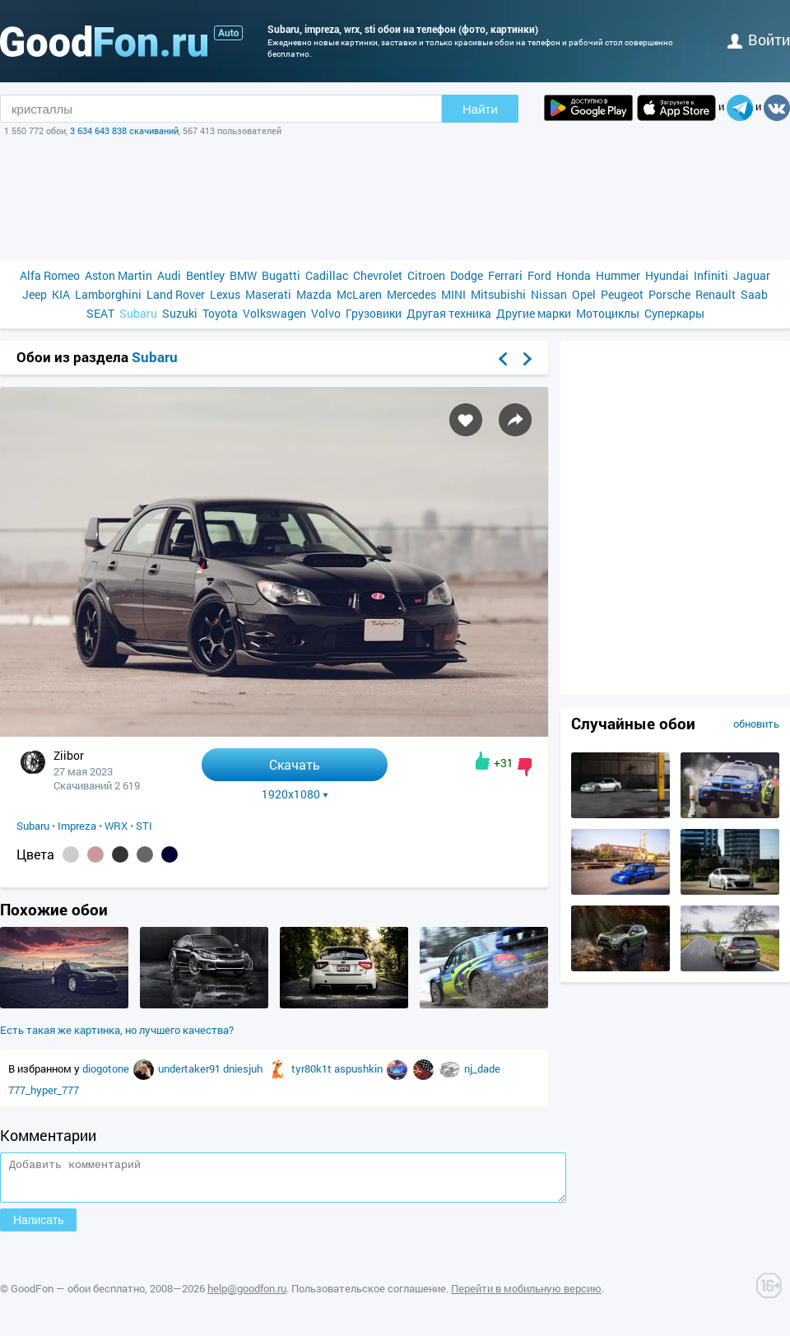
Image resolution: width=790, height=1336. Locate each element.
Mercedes (411, 294)
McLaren (359, 294)
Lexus (225, 294)
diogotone (107, 1068)
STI (144, 825)
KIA (61, 294)
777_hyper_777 (43, 1089)
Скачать (294, 764)
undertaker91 (190, 1068)
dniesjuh (244, 1068)
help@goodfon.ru (246, 1295)
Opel (584, 294)
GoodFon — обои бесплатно (78, 1295)
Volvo (326, 313)
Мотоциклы (607, 313)
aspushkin (359, 1068)
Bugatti (281, 275)
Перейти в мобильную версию (526, 1295)
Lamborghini (108, 294)
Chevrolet (377, 275)
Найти (480, 109)
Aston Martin (118, 275)
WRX (116, 825)
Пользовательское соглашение (368, 1295)
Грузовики (374, 313)
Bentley (205, 275)
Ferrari (505, 275)
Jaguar (751, 275)
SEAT (100, 313)
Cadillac (326, 275)
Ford (539, 275)
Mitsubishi (498, 294)
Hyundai (667, 275)
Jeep (34, 294)
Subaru (138, 313)
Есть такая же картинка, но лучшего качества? (117, 1029)
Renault (715, 294)
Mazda (314, 294)
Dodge (466, 275)
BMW (243, 275)
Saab (754, 294)
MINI (453, 294)
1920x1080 (295, 794)
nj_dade (482, 1068)
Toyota (220, 313)
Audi (169, 275)
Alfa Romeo (50, 275)
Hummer (618, 275)
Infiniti (711, 275)
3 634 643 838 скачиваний (124, 130)
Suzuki (180, 313)
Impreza (77, 825)
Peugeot (622, 294)
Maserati (268, 294)
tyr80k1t (312, 1068)
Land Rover (175, 294)
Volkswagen (274, 313)
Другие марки (533, 313)
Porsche (669, 294)
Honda (573, 275)
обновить (756, 723)
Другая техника (449, 313)
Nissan (549, 294)
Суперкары (674, 313)
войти (758, 39)
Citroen (426, 275)
